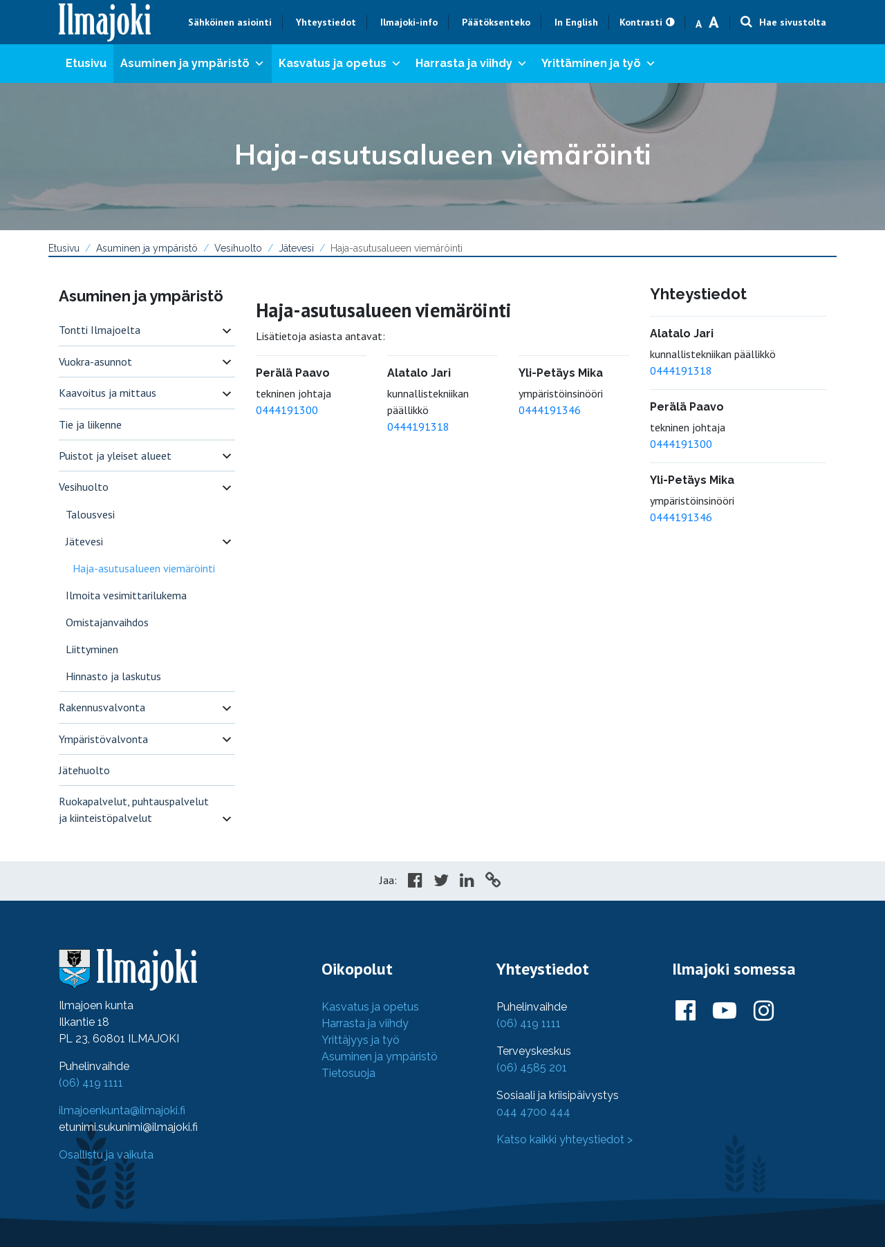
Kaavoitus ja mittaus (107, 393)
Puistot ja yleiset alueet (115, 455)
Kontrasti (641, 22)
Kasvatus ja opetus (340, 63)
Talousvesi (90, 514)
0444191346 (550, 410)
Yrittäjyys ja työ (361, 1040)
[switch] (226, 330)
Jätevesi (296, 248)
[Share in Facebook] (415, 882)
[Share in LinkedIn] (467, 882)
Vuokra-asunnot (95, 361)
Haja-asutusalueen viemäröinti (144, 568)
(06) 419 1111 (91, 1082)
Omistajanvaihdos (107, 622)
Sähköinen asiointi (230, 22)
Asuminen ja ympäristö (192, 63)
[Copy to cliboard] (493, 882)
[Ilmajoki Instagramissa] (763, 1011)
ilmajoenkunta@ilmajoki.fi (122, 1110)
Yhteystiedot (326, 22)
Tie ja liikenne (90, 424)
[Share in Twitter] (441, 882)
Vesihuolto (238, 248)
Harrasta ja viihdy (472, 63)
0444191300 (287, 410)
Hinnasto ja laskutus (113, 676)
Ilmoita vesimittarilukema (126, 595)
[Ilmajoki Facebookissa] (685, 1011)
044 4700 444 (533, 1111)
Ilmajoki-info (409, 22)
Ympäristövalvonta (103, 739)
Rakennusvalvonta (102, 707)
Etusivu (86, 63)
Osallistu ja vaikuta (106, 1154)
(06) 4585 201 (531, 1067)
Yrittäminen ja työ (598, 63)
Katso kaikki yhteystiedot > (564, 1139)
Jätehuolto (84, 770)
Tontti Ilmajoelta (99, 330)
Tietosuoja (348, 1073)
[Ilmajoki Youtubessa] (724, 1011)
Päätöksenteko (496, 22)
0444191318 (418, 426)
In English (576, 22)
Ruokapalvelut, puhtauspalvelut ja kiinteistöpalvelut (134, 809)
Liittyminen (92, 649)
